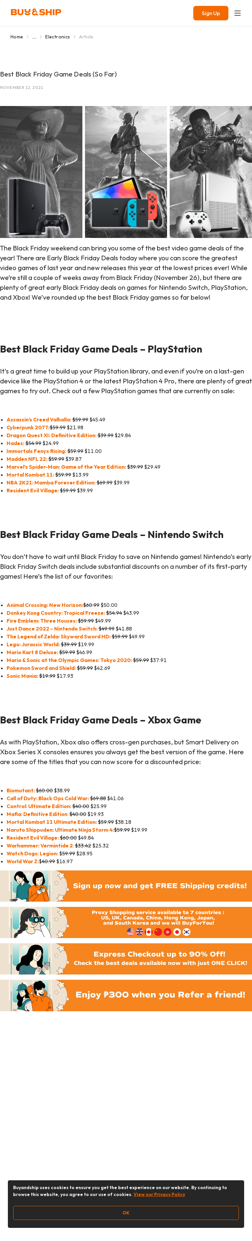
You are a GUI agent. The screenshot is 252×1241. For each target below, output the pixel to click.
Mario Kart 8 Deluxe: (32, 652)
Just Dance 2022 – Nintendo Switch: (52, 628)
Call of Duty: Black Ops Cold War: (48, 798)
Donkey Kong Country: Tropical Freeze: (56, 613)
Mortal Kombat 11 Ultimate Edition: (52, 822)
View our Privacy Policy (159, 1194)
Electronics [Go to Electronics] (57, 37)
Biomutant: (21, 790)
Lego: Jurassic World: (33, 644)
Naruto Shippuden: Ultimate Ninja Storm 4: (60, 829)
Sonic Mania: (22, 676)
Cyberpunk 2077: (28, 427)
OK (126, 1213)
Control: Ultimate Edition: (39, 806)
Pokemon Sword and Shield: (41, 668)
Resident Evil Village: (33, 837)
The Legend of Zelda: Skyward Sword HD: (59, 636)
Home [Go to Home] (16, 37)
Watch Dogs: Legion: (32, 853)
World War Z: (23, 861)
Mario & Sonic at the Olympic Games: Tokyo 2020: (69, 660)
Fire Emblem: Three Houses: (42, 620)
